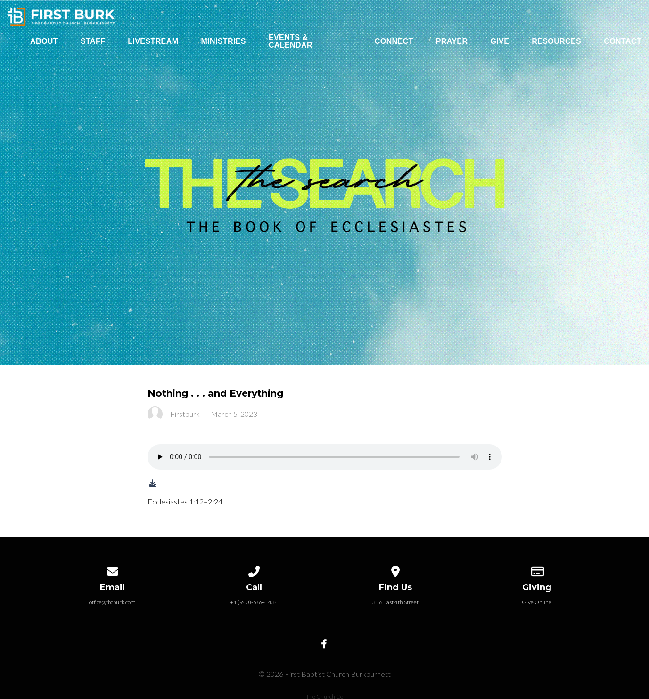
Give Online (536, 602)
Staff (93, 41)
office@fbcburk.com (112, 602)
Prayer (452, 41)
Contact (622, 41)
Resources (556, 41)
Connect (394, 41)
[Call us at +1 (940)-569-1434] (254, 569)
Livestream (153, 41)
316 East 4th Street (395, 602)
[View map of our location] (395, 569)
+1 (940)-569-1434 (254, 602)
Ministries (223, 41)
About (44, 41)
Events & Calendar (290, 41)
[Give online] (537, 569)
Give (499, 41)
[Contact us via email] (113, 569)
